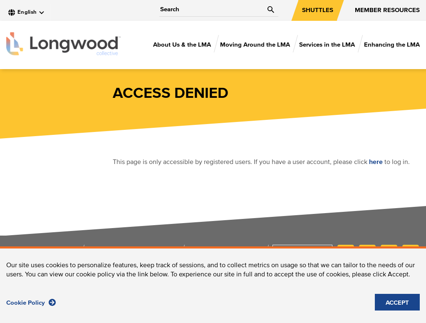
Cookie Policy (31, 306)
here (376, 162)
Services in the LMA (327, 45)
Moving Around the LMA (255, 45)
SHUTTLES (317, 10)
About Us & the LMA (182, 45)
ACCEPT (397, 306)
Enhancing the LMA (392, 45)
